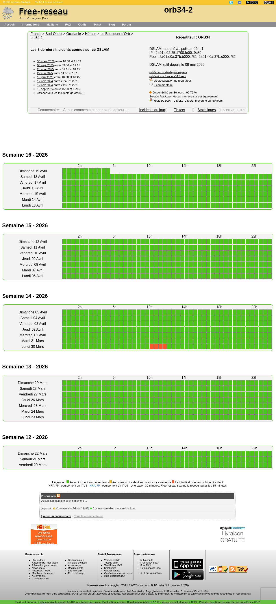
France (35, 34)
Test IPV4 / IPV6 (113, 565)
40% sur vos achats (151, 573)
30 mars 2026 (46, 61)
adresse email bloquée (174, 602)
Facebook (37, 570)
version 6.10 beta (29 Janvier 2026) (164, 585)
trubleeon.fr (147, 560)
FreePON (146, 565)
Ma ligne (52, 24)
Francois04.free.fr (150, 562)
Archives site (39, 576)
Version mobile (112, 560)
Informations (30, 24)
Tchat (97, 24)
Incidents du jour (152, 110)
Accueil (9, 24)
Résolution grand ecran (44, 565)
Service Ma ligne (159, 96)
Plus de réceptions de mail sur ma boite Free (225, 602)
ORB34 (204, 37)
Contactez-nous (40, 578)
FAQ (68, 24)
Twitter (46, 570)
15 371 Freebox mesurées (49, 2)
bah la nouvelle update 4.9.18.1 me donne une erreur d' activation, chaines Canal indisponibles (94, 602)
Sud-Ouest (53, 34)
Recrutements (75, 568)
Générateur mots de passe (118, 573)
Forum (126, 24)
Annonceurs (74, 565)
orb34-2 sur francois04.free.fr (167, 76)
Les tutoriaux (75, 570)
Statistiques (207, 110)
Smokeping (110, 568)
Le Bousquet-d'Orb (115, 34)
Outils (82, 24)
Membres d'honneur (43, 573)
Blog (111, 24)
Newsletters (38, 568)
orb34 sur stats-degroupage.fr (168, 72)
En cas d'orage (76, 573)
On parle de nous (77, 562)
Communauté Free (151, 568)
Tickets (179, 110)
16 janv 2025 (45, 77)
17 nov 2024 (45, 81)
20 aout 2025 (45, 69)
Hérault (90, 34)
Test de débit (111, 562)
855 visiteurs (39, 560)
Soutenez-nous (76, 560)
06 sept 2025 (45, 65)
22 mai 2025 (45, 73)
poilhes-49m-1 (192, 49)
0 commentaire (163, 85)
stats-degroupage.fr (114, 576)
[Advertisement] (138, 128)
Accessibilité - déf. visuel (45, 562)
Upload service (112, 570)
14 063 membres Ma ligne (16, 2)
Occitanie (73, 34)
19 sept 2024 (45, 89)
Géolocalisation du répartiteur (172, 80)
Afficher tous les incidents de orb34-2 (60, 93)
